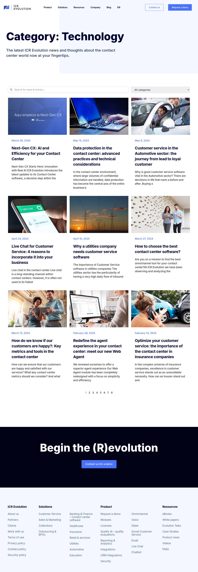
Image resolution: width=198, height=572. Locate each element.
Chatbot (136, 552)
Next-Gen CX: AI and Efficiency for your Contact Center (36, 153)
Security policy (17, 555)
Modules (106, 519)
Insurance (76, 531)
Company (95, 7)
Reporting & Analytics (108, 542)
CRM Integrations (111, 555)
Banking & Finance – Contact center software (81, 517)
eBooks (167, 513)
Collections (45, 525)
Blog (109, 7)
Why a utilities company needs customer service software (95, 251)
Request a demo (111, 513)
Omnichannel (139, 513)
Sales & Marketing (50, 519)
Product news (170, 537)
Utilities (74, 543)
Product (48, 7)
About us (13, 513)
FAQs (165, 549)
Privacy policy (16, 543)
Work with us (16, 531)
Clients (12, 525)
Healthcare (76, 526)
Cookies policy (17, 549)
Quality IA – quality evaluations (112, 533)
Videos (166, 543)
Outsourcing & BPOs (47, 533)
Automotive (77, 549)
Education (76, 555)
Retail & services (80, 537)
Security (106, 561)
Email (134, 540)
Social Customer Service (141, 533)
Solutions (62, 7)
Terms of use (16, 537)
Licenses (106, 525)
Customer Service (50, 513)
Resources (79, 7)
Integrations (108, 549)
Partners (13, 519)
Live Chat (137, 546)
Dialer (135, 525)
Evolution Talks (171, 525)
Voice (134, 519)
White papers (170, 519)
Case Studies (170, 531)
